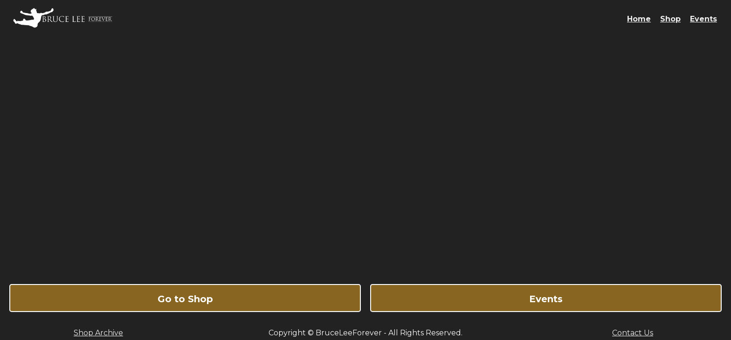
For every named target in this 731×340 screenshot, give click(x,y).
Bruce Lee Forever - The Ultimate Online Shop (365, 156)
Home (639, 18)
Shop (670, 18)
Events (703, 18)
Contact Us (632, 332)
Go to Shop (185, 299)
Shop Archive (98, 332)
